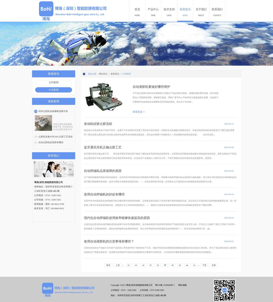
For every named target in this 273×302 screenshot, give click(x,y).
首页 (108, 265)
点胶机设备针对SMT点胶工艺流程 (55, 136)
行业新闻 (126, 74)
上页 (118, 265)
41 (194, 265)
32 (129, 265)
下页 (204, 265)
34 (143, 265)
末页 (214, 265)
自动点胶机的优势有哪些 (50, 142)
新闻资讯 (115, 74)
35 (151, 265)
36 (158, 265)
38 (172, 265)
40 (187, 265)
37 (165, 265)
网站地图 (182, 285)
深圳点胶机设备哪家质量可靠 (53, 111)
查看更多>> (139, 112)
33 (136, 265)
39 (180, 265)
